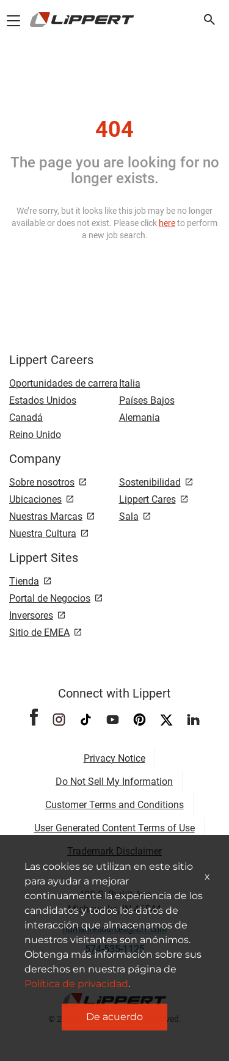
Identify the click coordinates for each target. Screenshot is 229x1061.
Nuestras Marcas (45, 516)
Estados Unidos (42, 400)
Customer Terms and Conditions (114, 805)
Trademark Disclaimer (114, 851)
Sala (129, 516)
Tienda (24, 581)
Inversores (31, 615)
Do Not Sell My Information (114, 781)
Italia (129, 383)
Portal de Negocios (49, 598)
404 (114, 129)
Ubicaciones (35, 499)
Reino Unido (35, 434)
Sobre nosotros (42, 482)
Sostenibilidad (150, 482)
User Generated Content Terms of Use (114, 828)
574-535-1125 (115, 949)
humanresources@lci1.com (115, 929)
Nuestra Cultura (42, 533)
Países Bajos (147, 400)
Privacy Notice (114, 758)
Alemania (139, 417)
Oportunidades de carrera (63, 383)
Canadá (26, 417)
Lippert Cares (147, 499)
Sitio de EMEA (39, 632)
